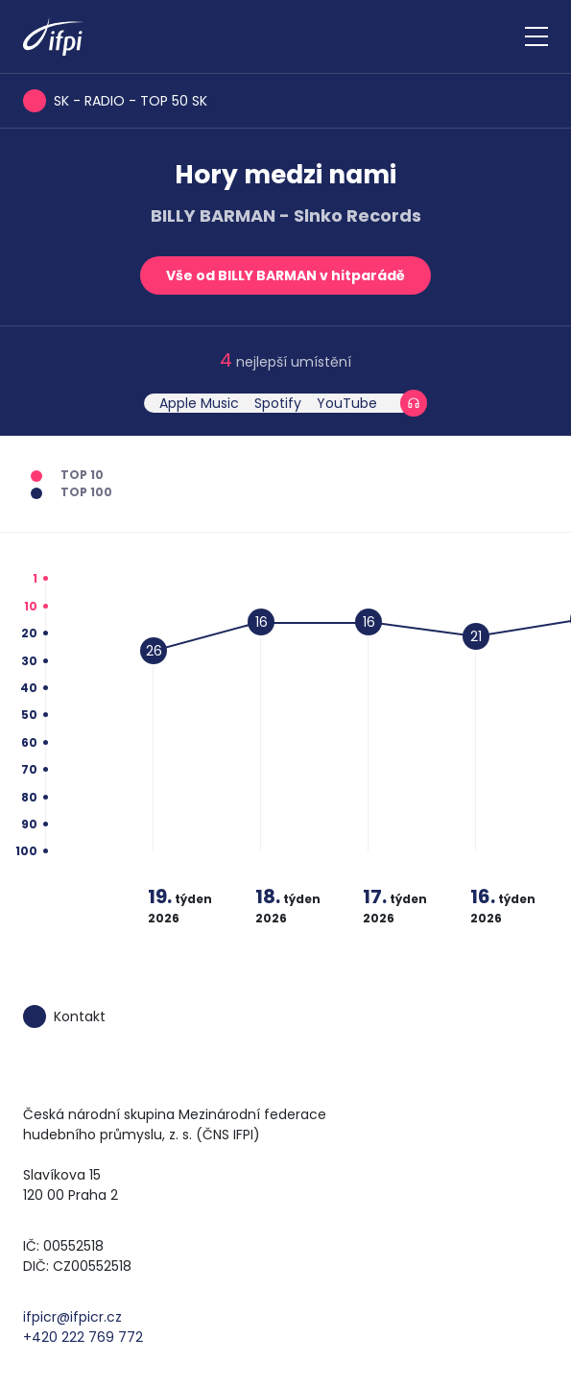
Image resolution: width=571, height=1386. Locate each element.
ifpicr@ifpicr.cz (72, 1316)
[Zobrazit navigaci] (536, 36)
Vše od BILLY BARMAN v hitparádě (285, 275)
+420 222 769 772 (83, 1337)
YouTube (347, 403)
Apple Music (199, 403)
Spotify (277, 403)
